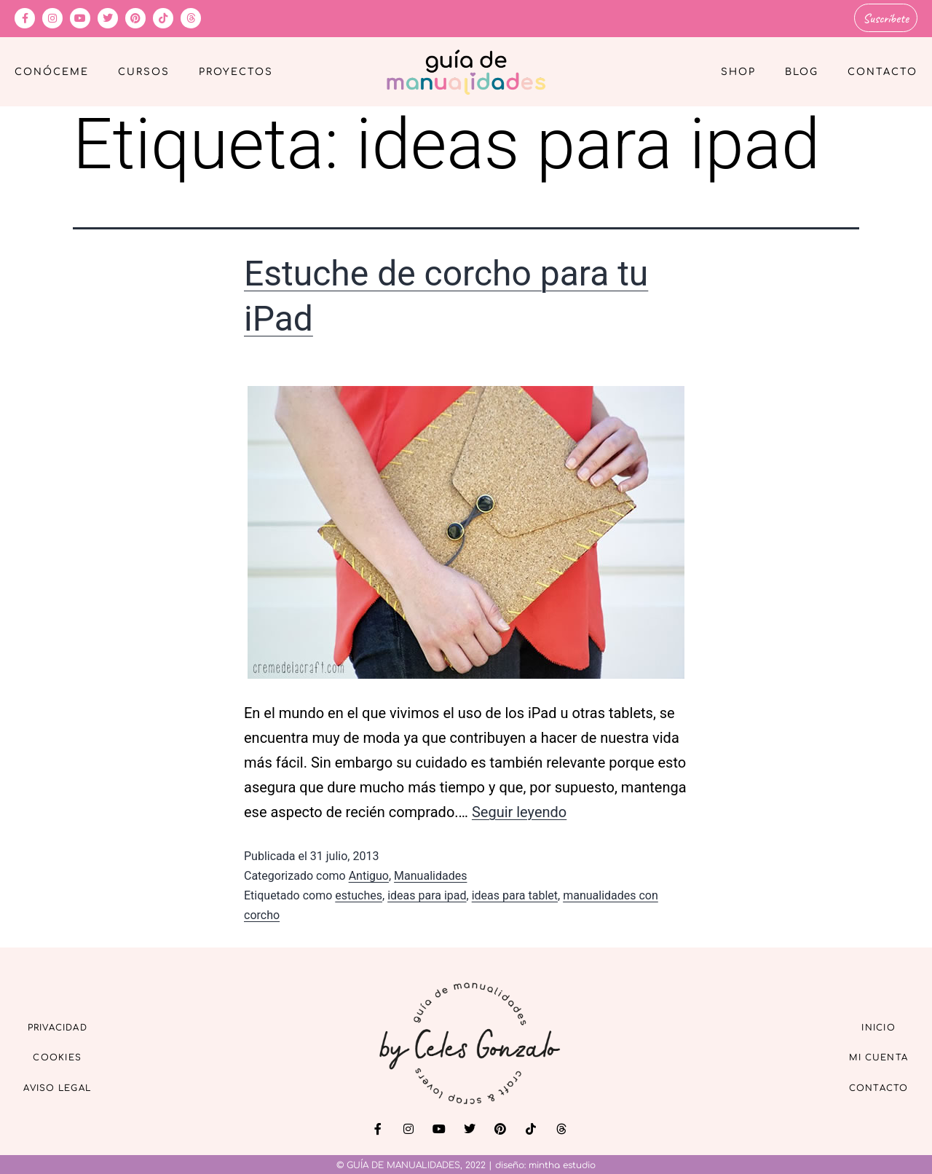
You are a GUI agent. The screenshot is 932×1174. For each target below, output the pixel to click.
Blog (801, 70)
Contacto (882, 70)
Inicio (866, 1022)
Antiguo (369, 873)
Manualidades (430, 873)
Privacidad (72, 1022)
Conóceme (52, 70)
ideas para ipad (426, 893)
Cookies (73, 1055)
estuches (358, 893)
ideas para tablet (515, 893)
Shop (738, 70)
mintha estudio (562, 1163)
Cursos (144, 70)
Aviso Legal (72, 1089)
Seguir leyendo (519, 809)
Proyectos (236, 70)
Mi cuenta (865, 1055)
